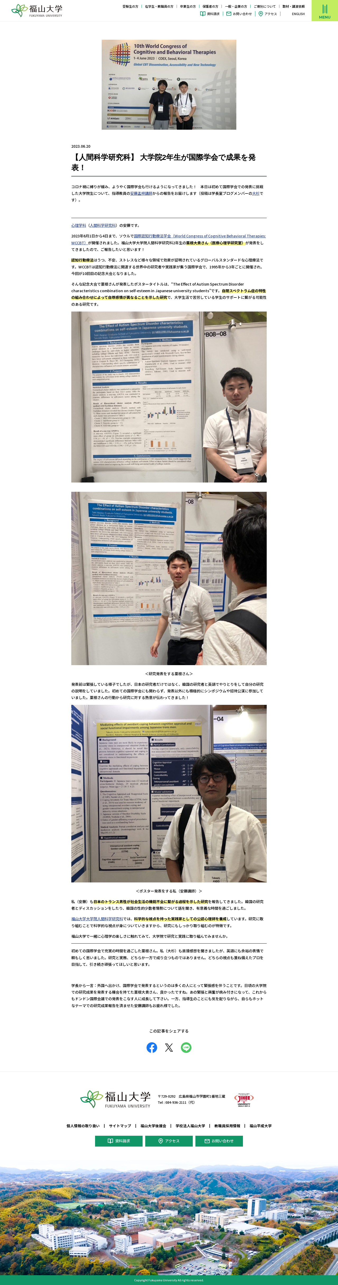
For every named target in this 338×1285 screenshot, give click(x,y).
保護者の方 (210, 6)
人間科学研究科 (103, 225)
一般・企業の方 (236, 6)
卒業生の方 (188, 6)
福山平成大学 (261, 1125)
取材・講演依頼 (294, 6)
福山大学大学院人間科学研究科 (97, 918)
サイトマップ (120, 1125)
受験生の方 (130, 6)
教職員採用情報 (227, 1125)
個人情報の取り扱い (83, 1125)
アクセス (271, 13)
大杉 (256, 193)
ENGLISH (298, 14)
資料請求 (213, 13)
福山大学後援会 (153, 1125)
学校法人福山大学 (190, 1125)
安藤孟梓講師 (141, 193)
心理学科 (78, 225)
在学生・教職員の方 (159, 6)
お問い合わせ (242, 14)
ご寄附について (265, 6)
